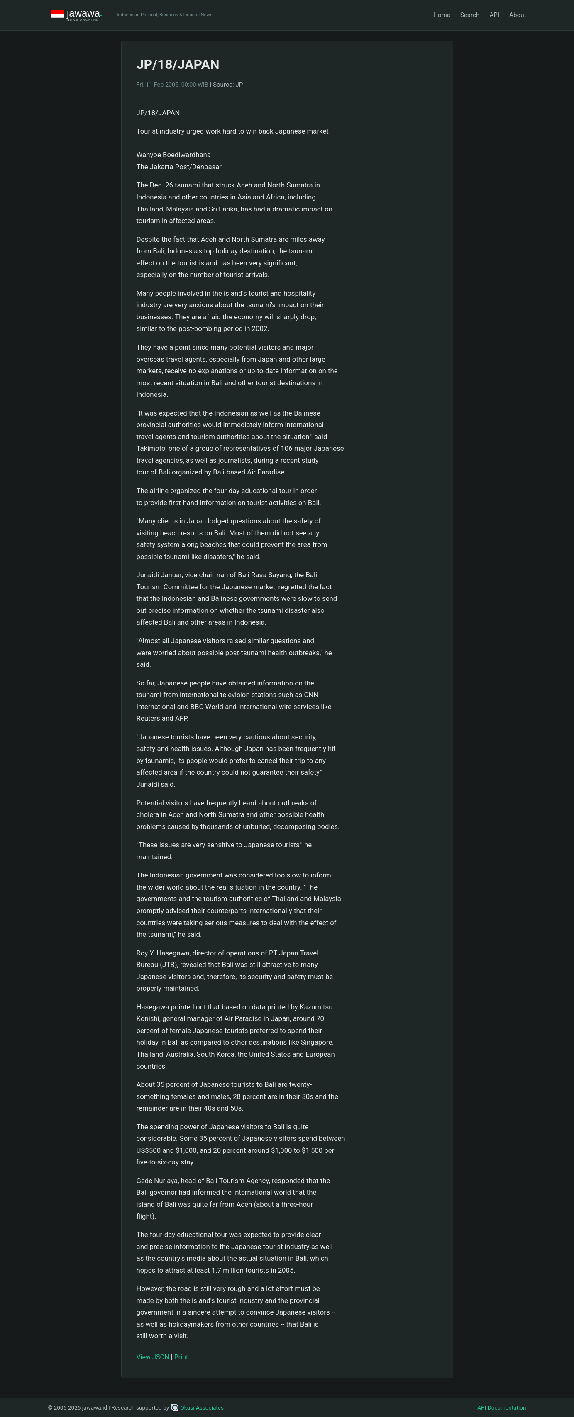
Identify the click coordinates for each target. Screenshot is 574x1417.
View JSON (153, 1357)
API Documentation (501, 1407)
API (494, 15)
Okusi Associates (197, 1407)
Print (181, 1357)
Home (441, 15)
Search (470, 15)
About (517, 15)
